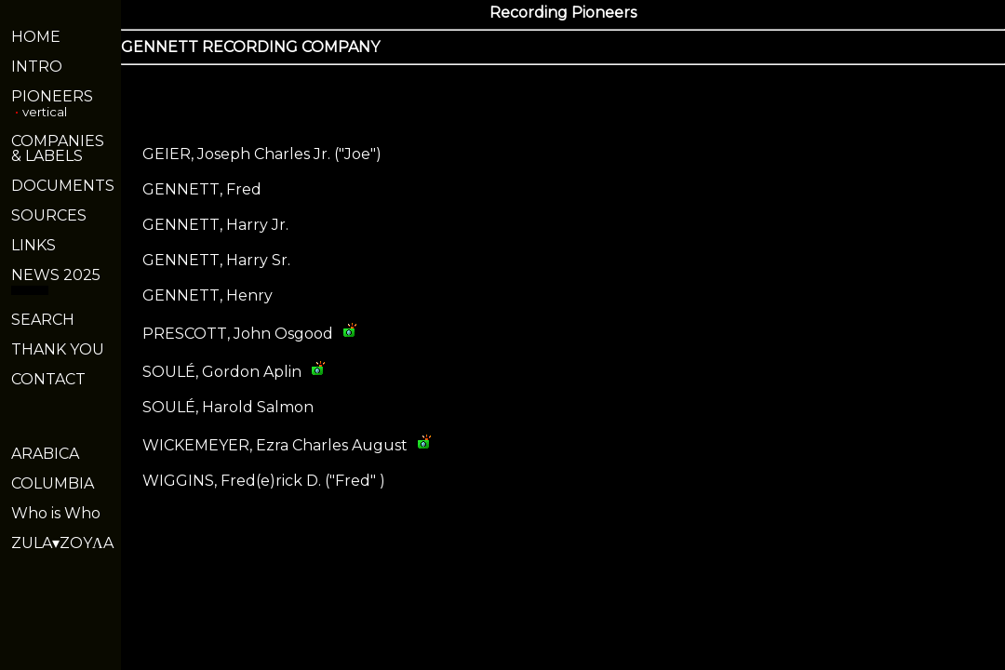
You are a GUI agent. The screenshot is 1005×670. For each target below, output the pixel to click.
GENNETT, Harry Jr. (215, 225)
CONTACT (48, 379)
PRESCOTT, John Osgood (237, 333)
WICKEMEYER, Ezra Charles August (275, 445)
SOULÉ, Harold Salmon (228, 407)
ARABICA (45, 453)
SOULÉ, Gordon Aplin (222, 372)
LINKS (33, 245)
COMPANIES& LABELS (57, 148)
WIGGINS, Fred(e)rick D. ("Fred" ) (263, 480)
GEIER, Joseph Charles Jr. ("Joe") (262, 154)
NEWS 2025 (55, 275)
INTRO (36, 66)
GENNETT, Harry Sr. (216, 260)
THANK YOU (57, 349)
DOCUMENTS (62, 185)
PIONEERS (52, 96)
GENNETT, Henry (207, 295)
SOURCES (49, 215)
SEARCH (42, 319)
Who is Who (55, 513)
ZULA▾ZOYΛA (62, 543)
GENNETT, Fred (201, 189)
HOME (35, 37)
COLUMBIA (52, 483)
